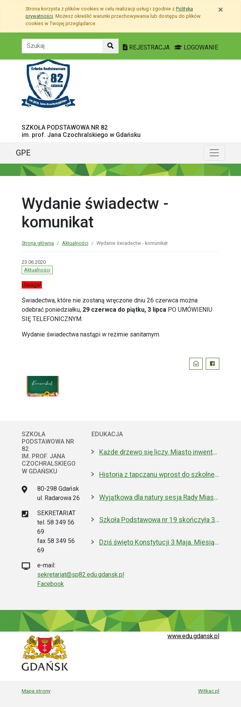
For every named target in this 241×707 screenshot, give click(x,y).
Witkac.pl (208, 691)
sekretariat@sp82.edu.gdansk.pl (80, 574)
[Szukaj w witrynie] (110, 46)
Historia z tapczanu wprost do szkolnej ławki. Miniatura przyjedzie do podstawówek (159, 474)
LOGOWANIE (196, 47)
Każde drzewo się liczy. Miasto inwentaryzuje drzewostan (159, 452)
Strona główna (38, 243)
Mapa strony (36, 691)
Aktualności (75, 243)
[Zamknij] (220, 9)
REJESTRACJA (147, 47)
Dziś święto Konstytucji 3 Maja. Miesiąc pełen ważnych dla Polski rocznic (159, 542)
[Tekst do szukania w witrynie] (62, 46)
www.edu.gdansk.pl (193, 636)
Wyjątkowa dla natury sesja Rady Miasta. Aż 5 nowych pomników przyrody (159, 497)
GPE (23, 152)
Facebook (50, 583)
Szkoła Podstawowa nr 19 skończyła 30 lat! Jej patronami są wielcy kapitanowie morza (159, 520)
